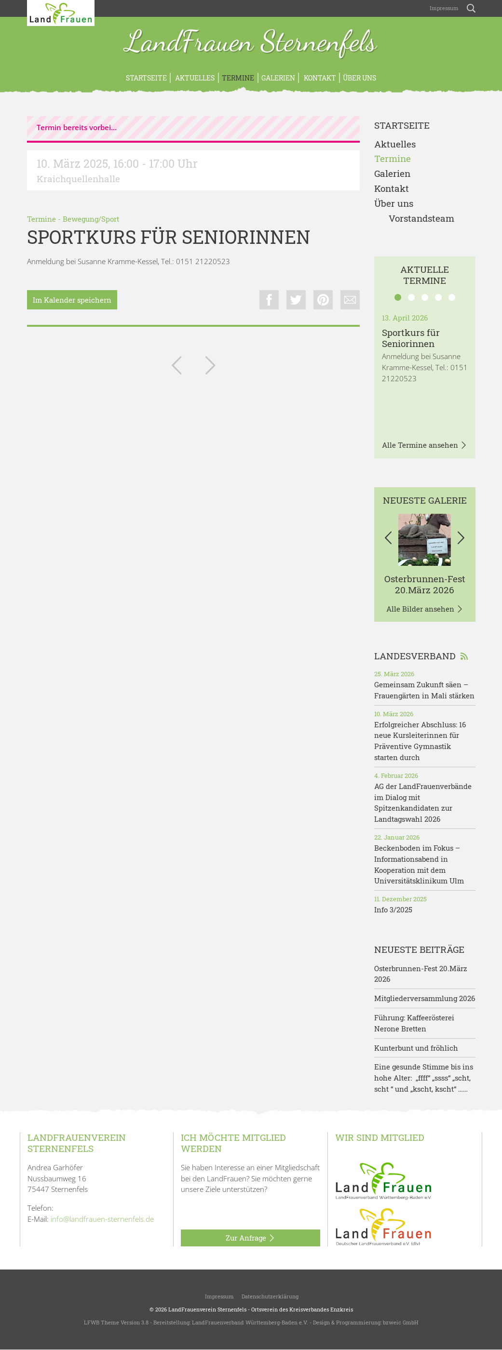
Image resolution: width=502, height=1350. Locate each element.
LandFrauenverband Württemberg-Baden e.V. (250, 1322)
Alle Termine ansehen (424, 445)
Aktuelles (194, 77)
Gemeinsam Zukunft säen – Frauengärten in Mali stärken (424, 690)
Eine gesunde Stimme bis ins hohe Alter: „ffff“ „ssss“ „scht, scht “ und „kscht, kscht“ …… (423, 1078)
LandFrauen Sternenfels (251, 42)
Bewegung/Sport (91, 219)
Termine (238, 77)
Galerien (278, 77)
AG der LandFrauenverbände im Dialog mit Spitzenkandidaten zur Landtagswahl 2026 (423, 802)
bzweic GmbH (400, 1322)
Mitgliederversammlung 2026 (424, 998)
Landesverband (421, 656)
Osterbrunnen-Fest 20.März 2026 (424, 584)
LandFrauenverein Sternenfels (207, 1309)
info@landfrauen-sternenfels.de (102, 1219)
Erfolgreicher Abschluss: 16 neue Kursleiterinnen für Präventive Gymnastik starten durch (420, 741)
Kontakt (319, 77)
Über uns (359, 77)
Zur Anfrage (250, 1238)
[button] (388, 540)
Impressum (443, 8)
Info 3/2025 (393, 909)
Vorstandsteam (421, 218)
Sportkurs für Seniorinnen (411, 337)
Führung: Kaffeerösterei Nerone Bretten (414, 1023)
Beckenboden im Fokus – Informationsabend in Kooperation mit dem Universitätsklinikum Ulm (419, 864)
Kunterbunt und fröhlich (416, 1048)
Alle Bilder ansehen (424, 609)
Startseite (146, 77)
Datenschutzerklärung (270, 1296)
